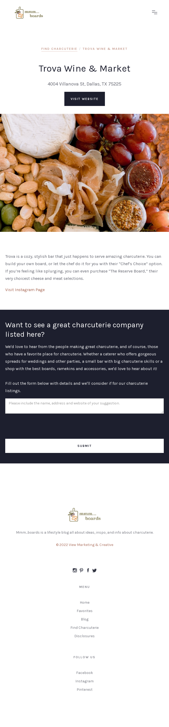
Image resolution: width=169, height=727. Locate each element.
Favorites (85, 613)
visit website (85, 99)
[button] (154, 12)
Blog (84, 622)
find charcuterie (59, 49)
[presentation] (45, 426)
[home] (79, 13)
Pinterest (85, 692)
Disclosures (84, 639)
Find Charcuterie (84, 630)
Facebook (84, 675)
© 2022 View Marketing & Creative (84, 547)
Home (84, 605)
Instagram (84, 684)
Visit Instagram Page (25, 289)
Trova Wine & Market (105, 49)
